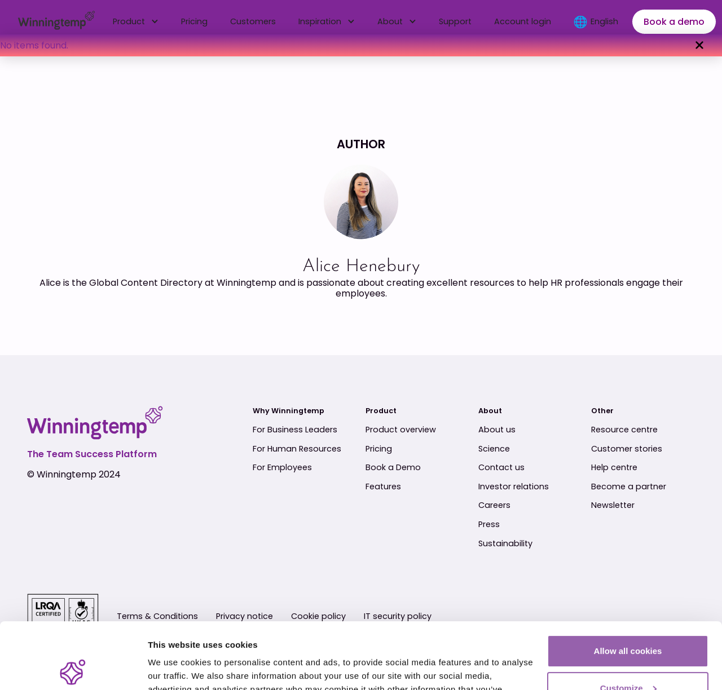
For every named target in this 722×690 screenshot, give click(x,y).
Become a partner (628, 487)
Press (489, 525)
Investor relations (513, 487)
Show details (174, 668)
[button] (136, 22)
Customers (253, 21)
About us (497, 430)
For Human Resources (297, 449)
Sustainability (505, 544)
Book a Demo (393, 468)
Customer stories (626, 449)
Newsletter (613, 506)
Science (494, 449)
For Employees (282, 468)
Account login (522, 21)
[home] (56, 22)
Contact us (501, 468)
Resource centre (624, 430)
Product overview (401, 430)
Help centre (614, 468)
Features (383, 487)
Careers (494, 506)
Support (455, 21)
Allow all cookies (628, 585)
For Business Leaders (295, 430)
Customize (628, 621)
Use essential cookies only (628, 659)
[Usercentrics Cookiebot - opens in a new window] (73, 668)
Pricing (194, 21)
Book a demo (674, 21)
